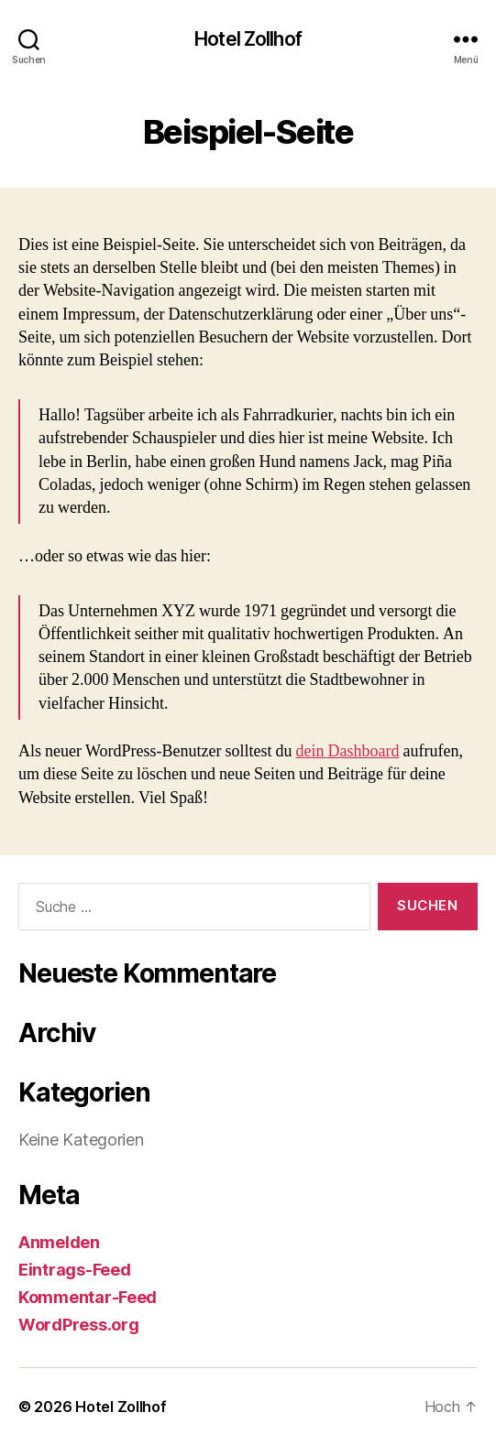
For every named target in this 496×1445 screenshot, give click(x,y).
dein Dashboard (348, 751)
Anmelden (59, 1242)
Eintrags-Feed (74, 1269)
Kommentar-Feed (87, 1297)
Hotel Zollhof (248, 39)
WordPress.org (78, 1324)
